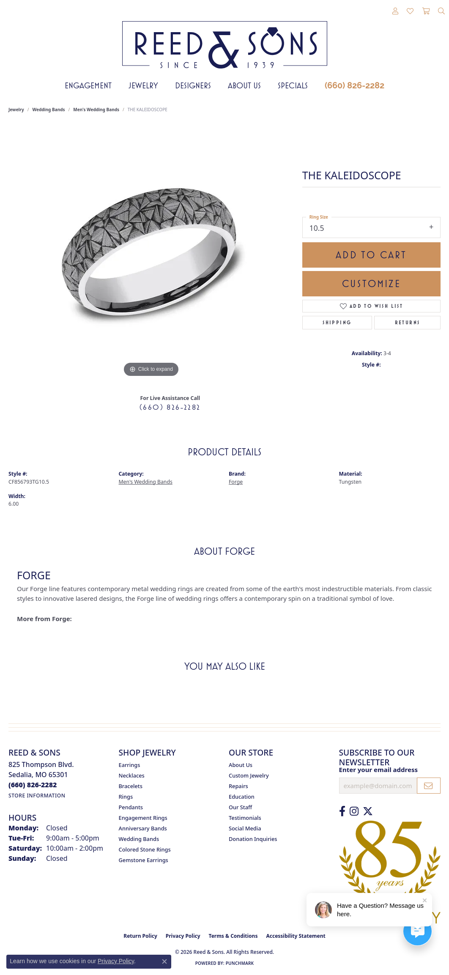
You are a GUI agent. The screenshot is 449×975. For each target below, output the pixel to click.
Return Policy (140, 935)
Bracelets (130, 786)
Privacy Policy (183, 935)
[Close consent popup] (164, 961)
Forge (236, 481)
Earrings (129, 765)
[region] (151, 252)
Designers (193, 85)
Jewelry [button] (143, 85)
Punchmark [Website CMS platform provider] (240, 963)
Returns (407, 323)
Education (242, 796)
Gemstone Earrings (143, 860)
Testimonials (245, 818)
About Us (244, 85)
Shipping (337, 323)
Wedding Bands (49, 109)
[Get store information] (37, 795)
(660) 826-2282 (354, 85)
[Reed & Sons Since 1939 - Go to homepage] (224, 38)
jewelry (16, 109)
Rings (126, 796)
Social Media (245, 828)
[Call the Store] (32, 784)
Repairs (238, 786)
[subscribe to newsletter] (429, 786)
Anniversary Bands (143, 828)
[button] (395, 11)
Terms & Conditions (233, 935)
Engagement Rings (143, 818)
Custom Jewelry (249, 775)
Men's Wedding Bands (96, 109)
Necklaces (132, 775)
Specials (293, 85)
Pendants (131, 807)
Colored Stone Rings (145, 849)
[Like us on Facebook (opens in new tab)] (342, 811)
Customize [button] (371, 284)
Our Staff (240, 807)
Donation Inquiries (253, 839)
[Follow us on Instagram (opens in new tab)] (354, 811)
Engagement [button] (88, 85)
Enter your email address (378, 769)
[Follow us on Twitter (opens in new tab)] (368, 811)
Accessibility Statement (295, 935)
